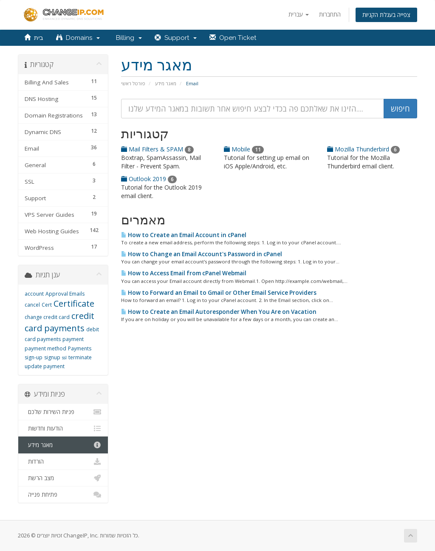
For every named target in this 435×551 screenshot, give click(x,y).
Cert (47, 304)
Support (176, 38)
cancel (32, 304)
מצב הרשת (63, 478)
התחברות (330, 14)
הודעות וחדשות (63, 428)
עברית (298, 14)
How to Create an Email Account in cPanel (183, 235)
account (34, 293)
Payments (79, 348)
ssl (64, 358)
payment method (45, 348)
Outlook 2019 (149, 179)
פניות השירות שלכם (63, 412)
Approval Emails (65, 293)
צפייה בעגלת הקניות (386, 15)
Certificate (74, 303)
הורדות (63, 461)
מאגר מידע (165, 83)
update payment (45, 366)
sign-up (33, 357)
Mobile (244, 149)
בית (33, 38)
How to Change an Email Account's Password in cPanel (201, 254)
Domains (78, 38)
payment (73, 339)
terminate (80, 357)
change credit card (47, 317)
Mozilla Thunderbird (363, 149)
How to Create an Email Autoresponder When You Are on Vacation (218, 312)
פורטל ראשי (133, 83)
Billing (127, 38)
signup (52, 357)
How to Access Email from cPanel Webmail (183, 273)
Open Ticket (232, 38)
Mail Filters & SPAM (157, 149)
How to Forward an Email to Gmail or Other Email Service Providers (218, 292)
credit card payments (59, 322)
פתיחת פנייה (63, 494)
